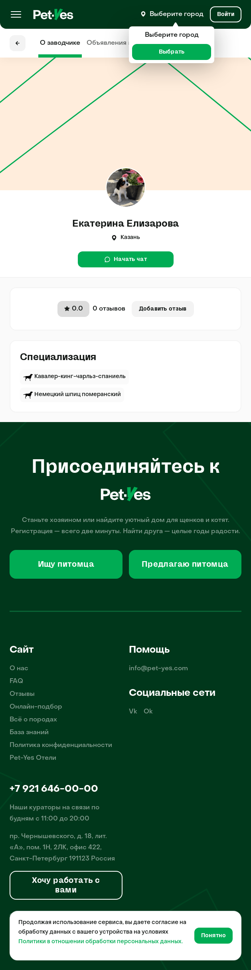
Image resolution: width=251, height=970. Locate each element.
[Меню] (16, 14)
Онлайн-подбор (36, 707)
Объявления (124, 43)
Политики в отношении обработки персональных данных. (100, 941)
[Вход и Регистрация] (225, 14)
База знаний (29, 732)
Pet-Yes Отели (33, 758)
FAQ (16, 681)
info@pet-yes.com (158, 668)
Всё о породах (33, 720)
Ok (148, 712)
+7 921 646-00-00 (54, 789)
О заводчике (60, 43)
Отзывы (22, 694)
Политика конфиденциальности (61, 745)
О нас (19, 668)
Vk (133, 712)
